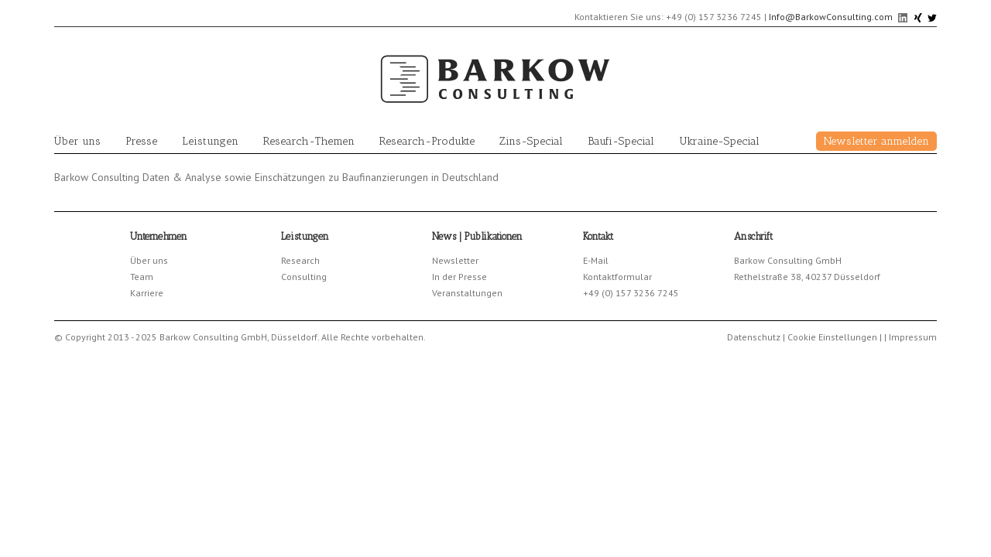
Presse (141, 141)
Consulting (304, 276)
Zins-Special (531, 141)
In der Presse (459, 276)
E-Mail (596, 260)
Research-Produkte (427, 141)
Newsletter (455, 260)
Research (300, 260)
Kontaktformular (617, 276)
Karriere (146, 293)
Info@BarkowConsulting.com (831, 16)
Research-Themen (309, 141)
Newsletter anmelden (876, 141)
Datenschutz (753, 337)
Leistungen (210, 141)
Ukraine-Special (719, 141)
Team (141, 276)
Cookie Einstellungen (832, 337)
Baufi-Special (621, 141)
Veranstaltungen (467, 293)
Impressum (913, 337)
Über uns (77, 141)
